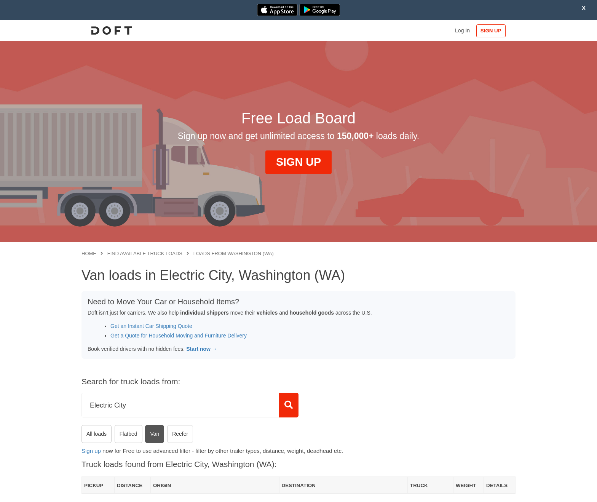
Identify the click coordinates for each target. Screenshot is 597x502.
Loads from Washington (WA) (233, 253)
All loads (96, 434)
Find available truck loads (144, 253)
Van (154, 434)
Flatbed (128, 434)
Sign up (91, 451)
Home (88, 253)
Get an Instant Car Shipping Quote (151, 326)
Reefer (180, 434)
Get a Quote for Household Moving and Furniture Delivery (178, 336)
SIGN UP (490, 31)
